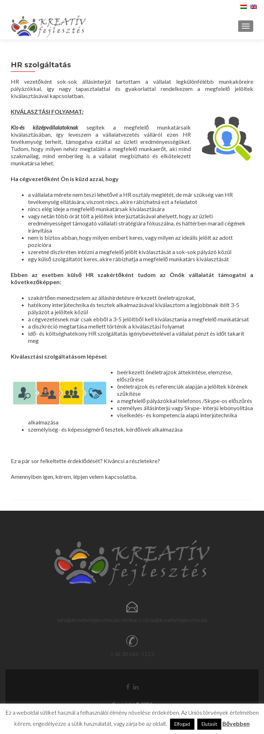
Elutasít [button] (209, 724)
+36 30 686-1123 (132, 653)
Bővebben (236, 723)
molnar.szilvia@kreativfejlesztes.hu (164, 619)
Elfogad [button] (182, 724)
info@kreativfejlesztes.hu (88, 619)
